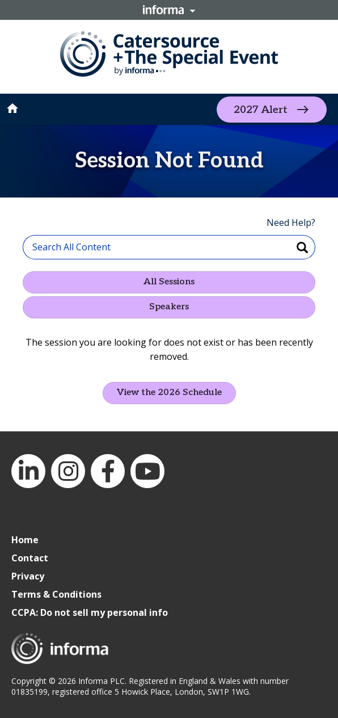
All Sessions (169, 281)
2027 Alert (261, 109)
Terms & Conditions (56, 594)
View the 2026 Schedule (169, 392)
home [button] (12, 108)
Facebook (108, 471)
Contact (29, 558)
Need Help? (291, 222)
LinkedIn (28, 471)
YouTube (147, 471)
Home (25, 540)
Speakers (169, 306)
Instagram (68, 471)
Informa (169, 9)
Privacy (27, 576)
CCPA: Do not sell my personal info (89, 612)
